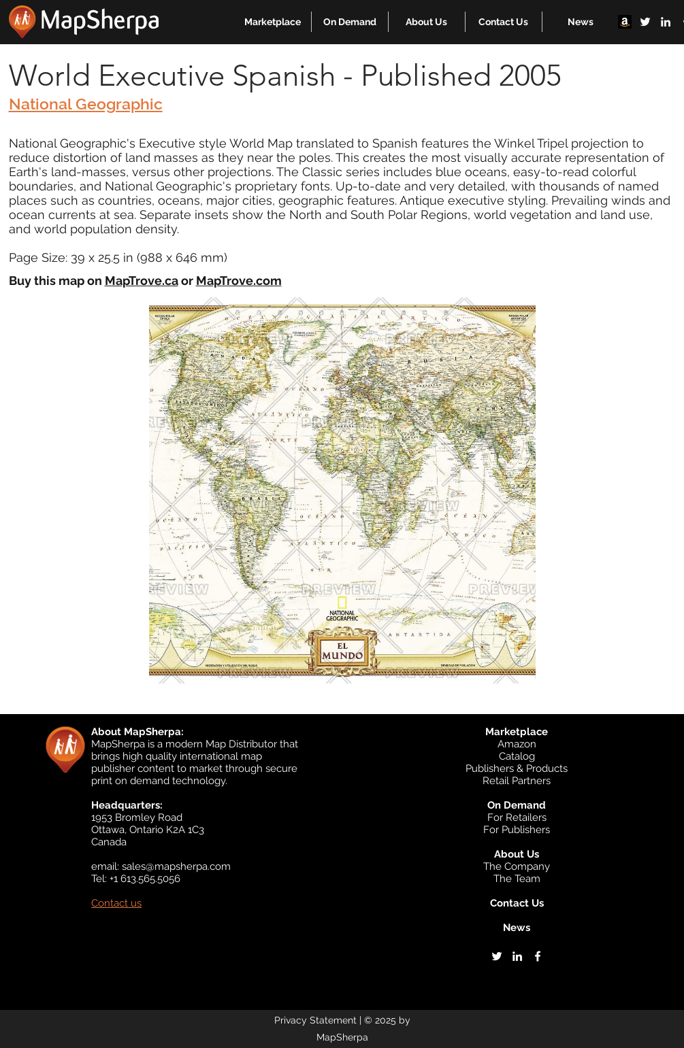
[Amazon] (625, 22)
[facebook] (537, 956)
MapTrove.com (239, 280)
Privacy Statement (315, 1020)
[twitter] (645, 22)
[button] (272, 22)
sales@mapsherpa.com (176, 866)
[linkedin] (665, 22)
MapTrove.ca (141, 280)
